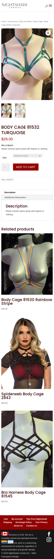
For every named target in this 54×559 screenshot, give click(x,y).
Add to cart (25, 167)
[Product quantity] (5, 167)
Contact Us (31, 526)
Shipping (7, 522)
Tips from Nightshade (36, 519)
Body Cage (37, 21)
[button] (48, 33)
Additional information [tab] (15, 197)
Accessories (13, 21)
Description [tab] (9, 192)
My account (17, 519)
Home (3, 21)
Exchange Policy (24, 522)
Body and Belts (25, 21)
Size (5, 158)
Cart (6, 519)
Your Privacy (41, 522)
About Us (18, 526)
